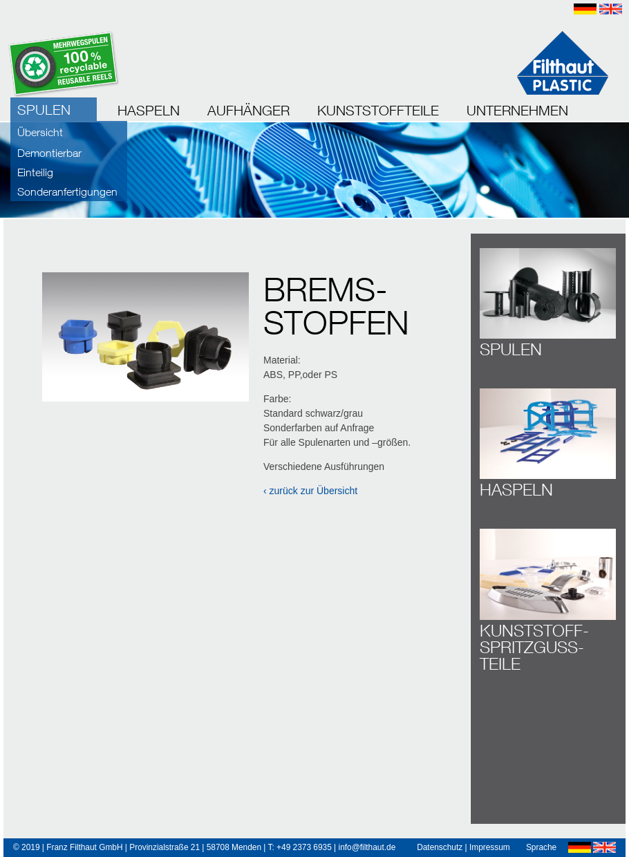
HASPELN (149, 110)
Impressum (489, 847)
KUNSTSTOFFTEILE (378, 110)
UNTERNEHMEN (517, 110)
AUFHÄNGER (248, 110)
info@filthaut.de (366, 847)
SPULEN (44, 109)
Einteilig (35, 172)
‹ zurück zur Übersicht (310, 490)
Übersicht (40, 132)
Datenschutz (439, 847)
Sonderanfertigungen (67, 191)
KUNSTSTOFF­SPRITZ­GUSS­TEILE (534, 647)
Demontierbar (49, 153)
